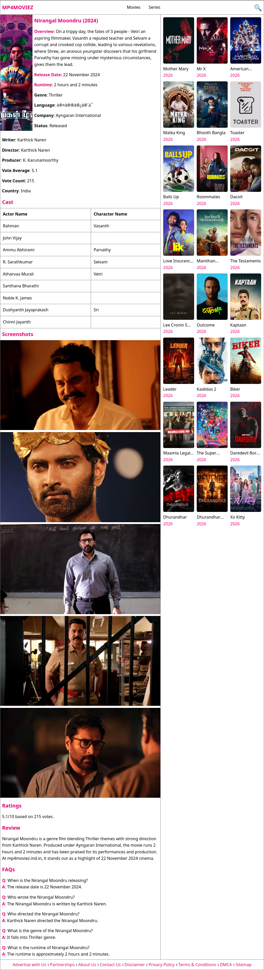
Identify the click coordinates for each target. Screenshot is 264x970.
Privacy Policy (161, 964)
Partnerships (62, 964)
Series (154, 7)
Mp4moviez (17, 7)
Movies (134, 7)
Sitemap (244, 964)
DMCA (226, 964)
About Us (87, 964)
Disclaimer (135, 964)
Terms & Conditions (197, 964)
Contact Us (110, 964)
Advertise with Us (29, 964)
